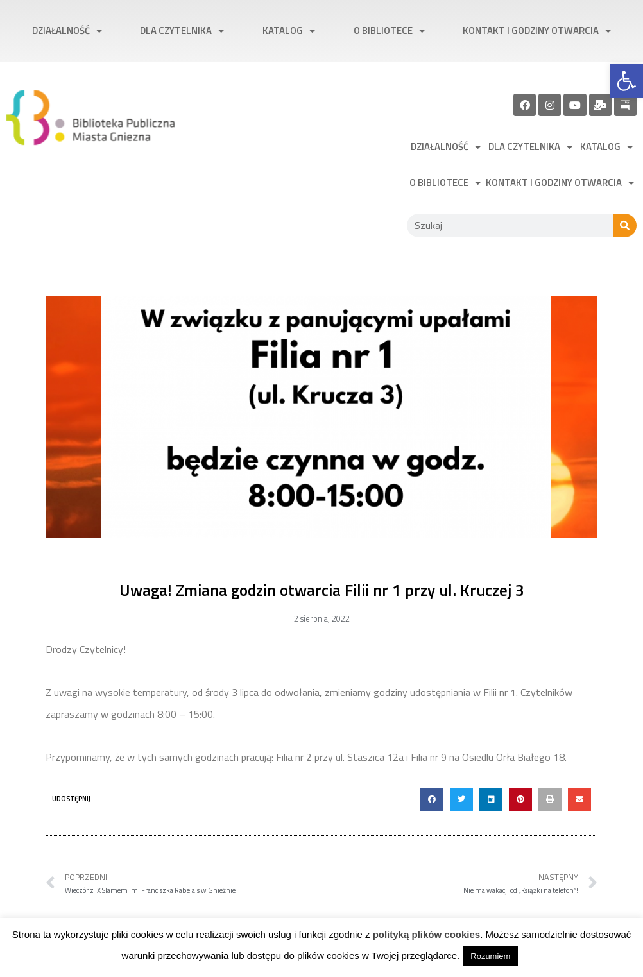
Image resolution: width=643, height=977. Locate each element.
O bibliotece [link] (389, 31)
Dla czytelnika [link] (182, 31)
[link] (626, 81)
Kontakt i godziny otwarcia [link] (537, 31)
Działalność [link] (67, 31)
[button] (431, 799)
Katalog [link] (288, 31)
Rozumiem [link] (490, 956)
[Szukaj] (625, 225)
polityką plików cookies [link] (427, 934)
